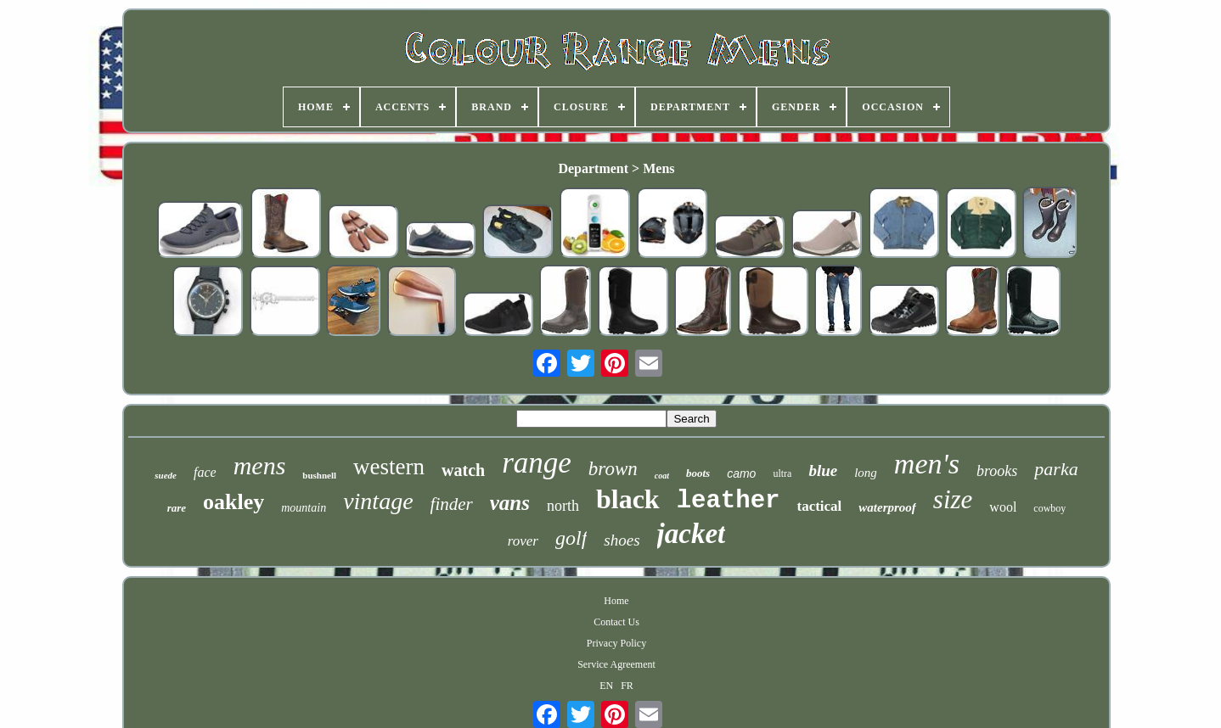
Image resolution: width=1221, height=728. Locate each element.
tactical (818, 506)
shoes (621, 540)
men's (926, 463)
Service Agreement (616, 664)
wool (1002, 507)
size (953, 499)
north (563, 505)
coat (662, 475)
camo (741, 473)
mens (260, 465)
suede (166, 475)
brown (613, 468)
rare (176, 507)
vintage (378, 501)
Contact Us (616, 622)
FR (627, 686)
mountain (303, 507)
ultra (782, 473)
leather (728, 501)
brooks (996, 470)
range (536, 462)
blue (822, 470)
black (628, 499)
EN (606, 686)
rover (523, 541)
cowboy (1049, 508)
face (205, 472)
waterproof (887, 507)
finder (451, 504)
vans (510, 502)
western (389, 466)
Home (616, 601)
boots (698, 473)
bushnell (319, 475)
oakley (233, 502)
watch (463, 470)
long (865, 472)
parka (1056, 468)
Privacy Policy (616, 643)
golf (571, 538)
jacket (691, 533)
